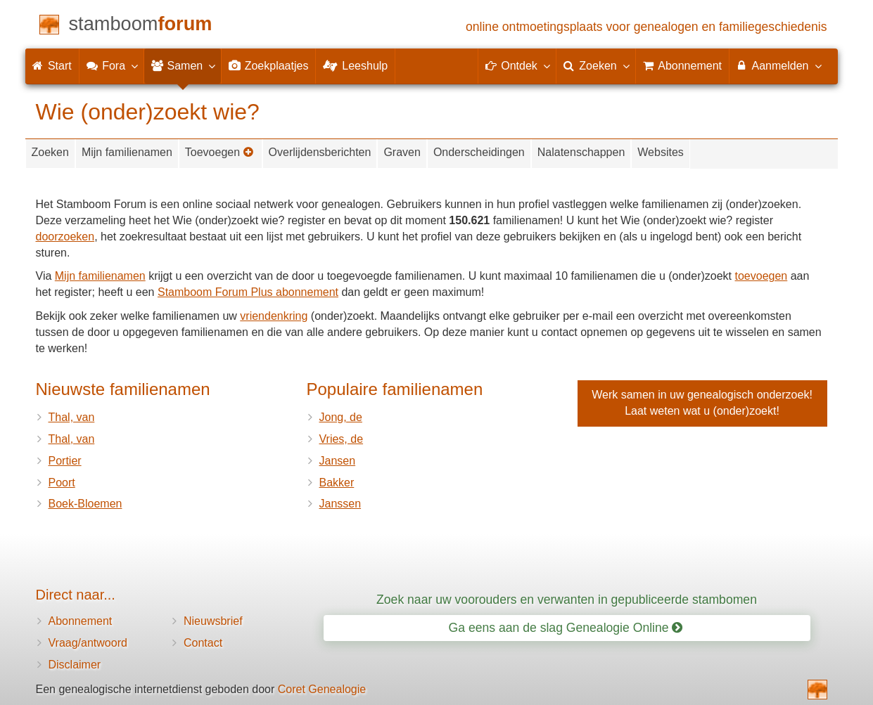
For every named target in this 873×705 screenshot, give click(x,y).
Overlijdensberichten (320, 152)
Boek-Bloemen (85, 504)
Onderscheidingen (479, 152)
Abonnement (81, 621)
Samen (182, 65)
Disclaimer (75, 665)
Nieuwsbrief (213, 621)
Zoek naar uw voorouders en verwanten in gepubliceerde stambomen (566, 600)
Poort (62, 483)
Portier (65, 461)
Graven (401, 152)
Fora (111, 65)
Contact (203, 643)
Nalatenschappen (581, 152)
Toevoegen (219, 152)
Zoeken (50, 152)
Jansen (337, 461)
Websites (660, 152)
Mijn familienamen (127, 152)
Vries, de (341, 439)
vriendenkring (273, 316)
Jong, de (340, 417)
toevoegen (761, 276)
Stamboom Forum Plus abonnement (248, 292)
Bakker (337, 483)
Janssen (340, 504)
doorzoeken (65, 236)
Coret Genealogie (322, 689)
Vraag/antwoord (88, 643)
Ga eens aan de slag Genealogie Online (566, 628)
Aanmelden (778, 65)
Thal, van (72, 417)
